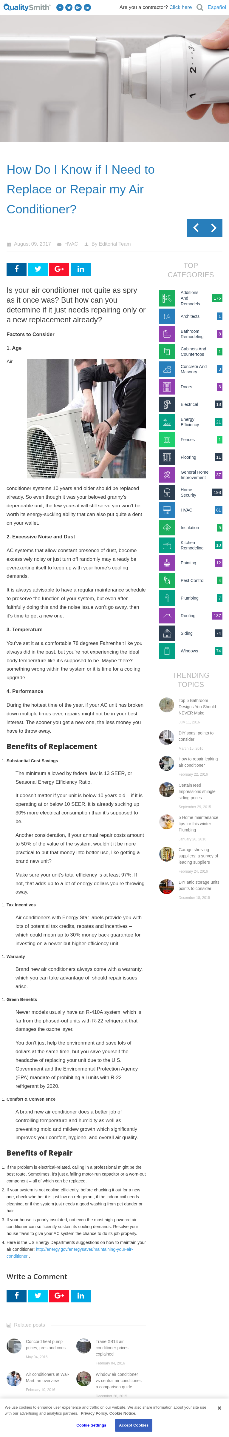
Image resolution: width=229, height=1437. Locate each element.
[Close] (219, 1408)
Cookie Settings (91, 1425)
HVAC (71, 244)
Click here (180, 7)
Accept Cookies (133, 1425)
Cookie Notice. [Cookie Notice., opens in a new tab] (122, 1413)
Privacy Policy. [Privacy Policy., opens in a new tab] (94, 1413)
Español (217, 7)
